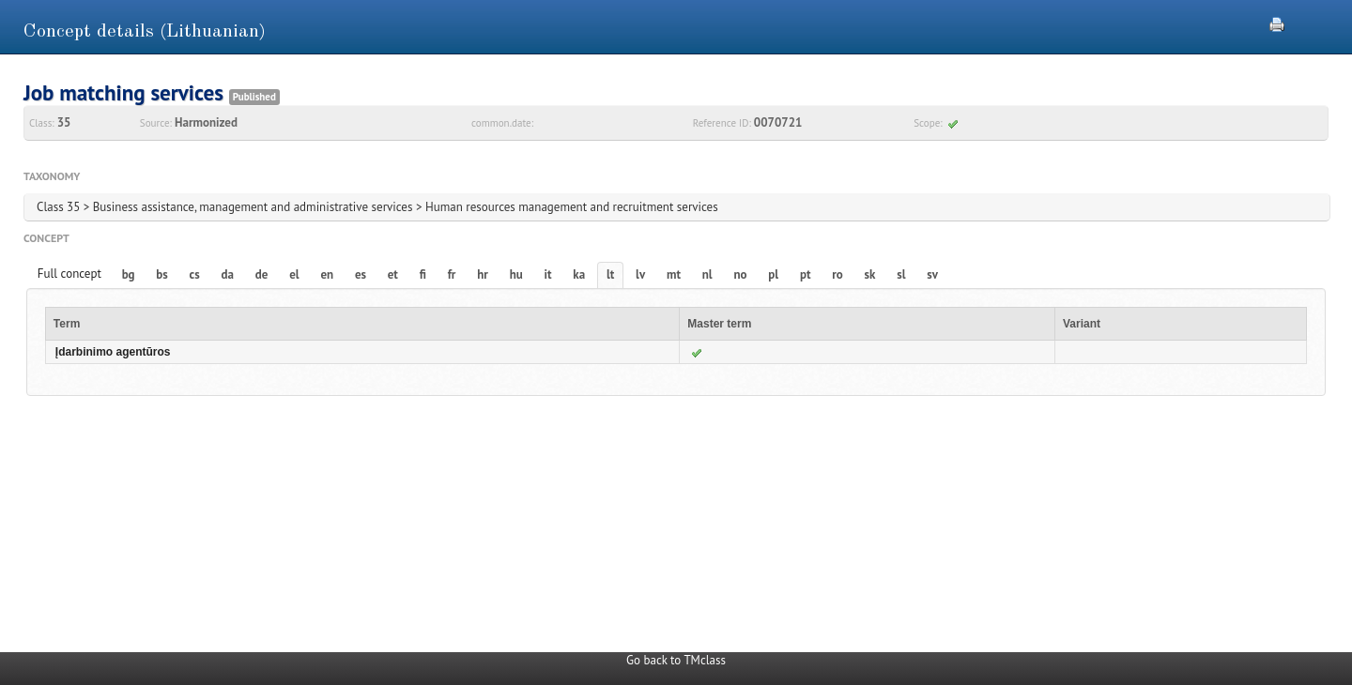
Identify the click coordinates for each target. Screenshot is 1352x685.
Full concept (69, 274)
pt (805, 274)
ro (837, 274)
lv (640, 274)
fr (452, 274)
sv (932, 274)
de (262, 274)
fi (423, 274)
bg (128, 274)
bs (161, 274)
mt (674, 274)
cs (195, 274)
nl (707, 274)
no (739, 274)
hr (482, 274)
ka (579, 274)
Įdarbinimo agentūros (113, 351)
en (326, 274)
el (294, 274)
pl (773, 274)
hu (516, 274)
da (228, 274)
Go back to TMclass (676, 660)
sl (901, 274)
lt (610, 274)
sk (870, 274)
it (548, 274)
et (393, 274)
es (360, 274)
